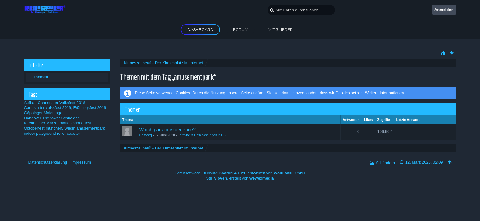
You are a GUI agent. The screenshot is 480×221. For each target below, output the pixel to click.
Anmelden (444, 9)
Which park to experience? (167, 129)
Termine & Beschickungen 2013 (201, 135)
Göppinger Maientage (43, 112)
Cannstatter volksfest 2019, (48, 107)
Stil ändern (385, 163)
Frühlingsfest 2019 (89, 107)
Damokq (145, 135)
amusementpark (91, 128)
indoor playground (40, 133)
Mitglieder (280, 29)
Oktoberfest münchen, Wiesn (49, 128)
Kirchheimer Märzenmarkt (46, 123)
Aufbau (30, 102)
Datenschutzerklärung (47, 162)
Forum (240, 29)
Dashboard (200, 29)
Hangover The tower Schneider (51, 118)
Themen (40, 77)
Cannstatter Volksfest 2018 (61, 102)
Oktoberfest (81, 123)
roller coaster (68, 133)
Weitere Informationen (384, 93)
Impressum (81, 162)
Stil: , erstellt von (240, 178)
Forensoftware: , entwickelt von (240, 173)
